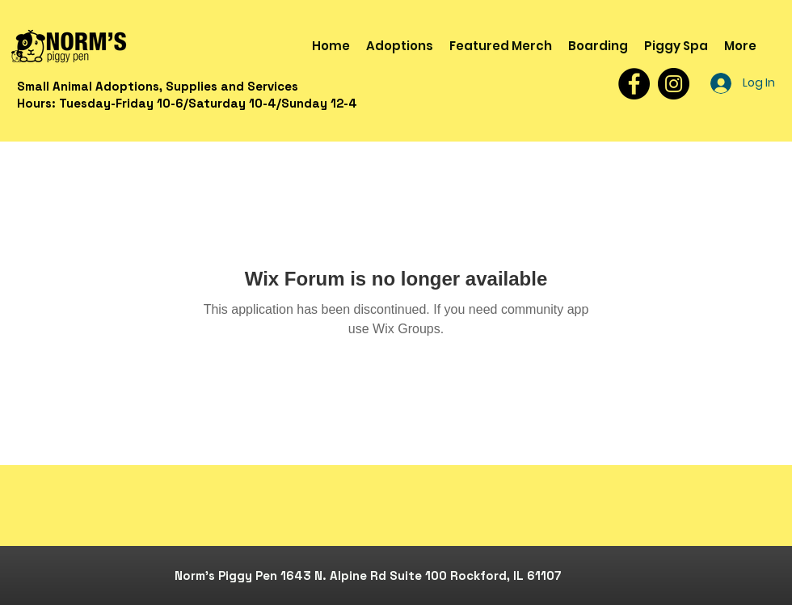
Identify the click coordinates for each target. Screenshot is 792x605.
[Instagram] (673, 83)
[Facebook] (634, 83)
